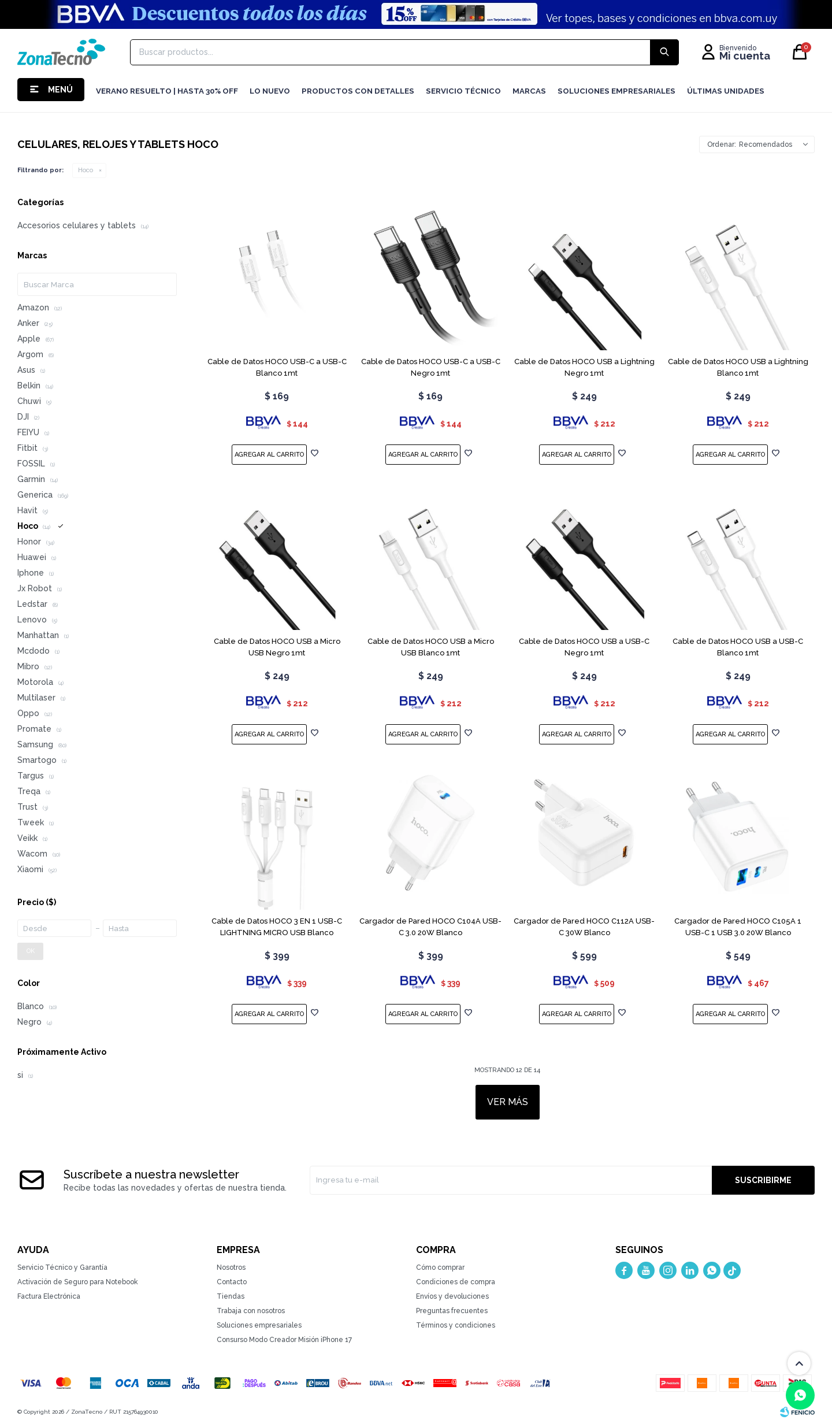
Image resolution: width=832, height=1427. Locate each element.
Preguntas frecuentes (452, 1311)
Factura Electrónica (48, 1296)
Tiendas (230, 1296)
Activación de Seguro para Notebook (77, 1282)
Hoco (85, 170)
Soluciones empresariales (259, 1325)
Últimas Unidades (725, 91)
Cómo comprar (440, 1267)
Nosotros (231, 1267)
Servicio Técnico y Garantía (62, 1267)
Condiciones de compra (455, 1282)
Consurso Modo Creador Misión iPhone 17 (284, 1340)
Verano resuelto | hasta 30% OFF (167, 91)
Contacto (232, 1282)
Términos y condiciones (455, 1325)
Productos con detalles (358, 91)
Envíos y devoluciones (452, 1296)
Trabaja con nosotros (251, 1311)
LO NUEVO (270, 91)
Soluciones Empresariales (616, 91)
